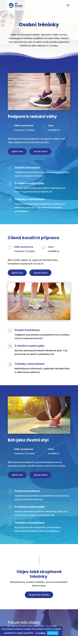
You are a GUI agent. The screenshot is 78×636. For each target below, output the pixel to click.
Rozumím (53, 633)
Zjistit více (17, 151)
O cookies (40, 633)
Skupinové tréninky (39, 594)
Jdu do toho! (40, 151)
